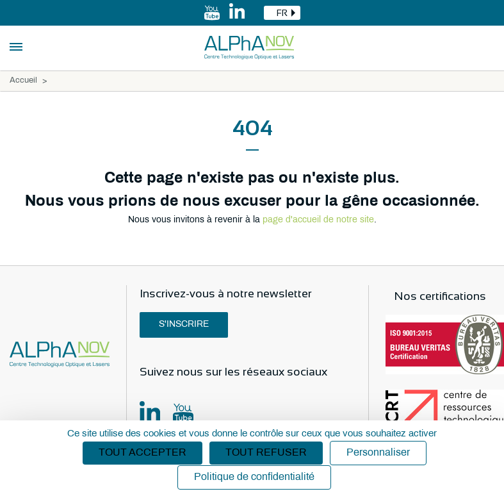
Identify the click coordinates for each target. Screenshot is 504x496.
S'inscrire (184, 324)
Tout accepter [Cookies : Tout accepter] (142, 453)
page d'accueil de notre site (318, 220)
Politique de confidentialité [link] (254, 477)
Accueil (23, 81)
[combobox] (282, 13)
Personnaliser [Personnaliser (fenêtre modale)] (378, 453)
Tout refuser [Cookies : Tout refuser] (266, 453)
